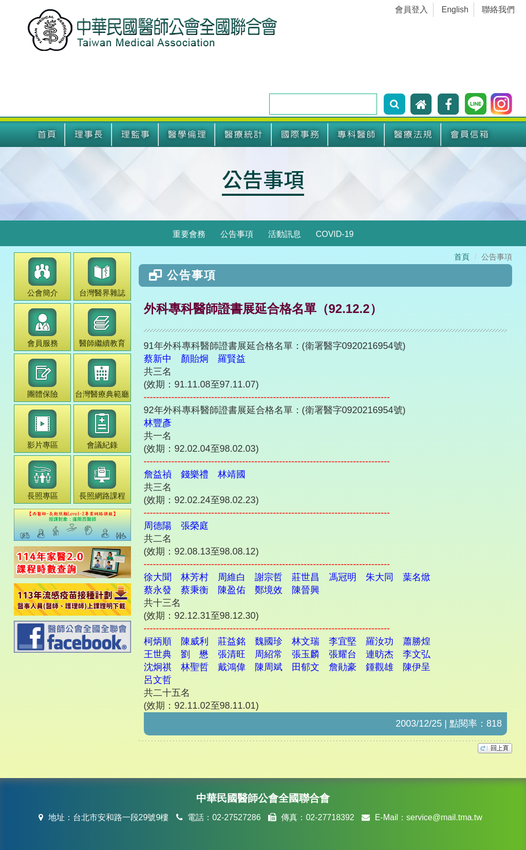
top (495, 748)
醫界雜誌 (102, 277)
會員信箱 (469, 135)
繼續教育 (102, 328)
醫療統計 (243, 135)
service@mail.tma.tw (444, 817)
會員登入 (411, 9)
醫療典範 (102, 378)
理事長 (88, 135)
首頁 (47, 135)
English (455, 9)
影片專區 (42, 429)
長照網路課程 (102, 480)
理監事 (135, 135)
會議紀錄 (102, 429)
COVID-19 (335, 234)
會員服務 (42, 328)
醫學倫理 (186, 135)
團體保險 (42, 378)
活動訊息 (284, 234)
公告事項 (263, 179)
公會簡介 (42, 277)
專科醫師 (356, 135)
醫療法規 (413, 135)
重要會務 (189, 234)
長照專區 (42, 480)
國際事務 (300, 135)
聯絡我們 (498, 9)
